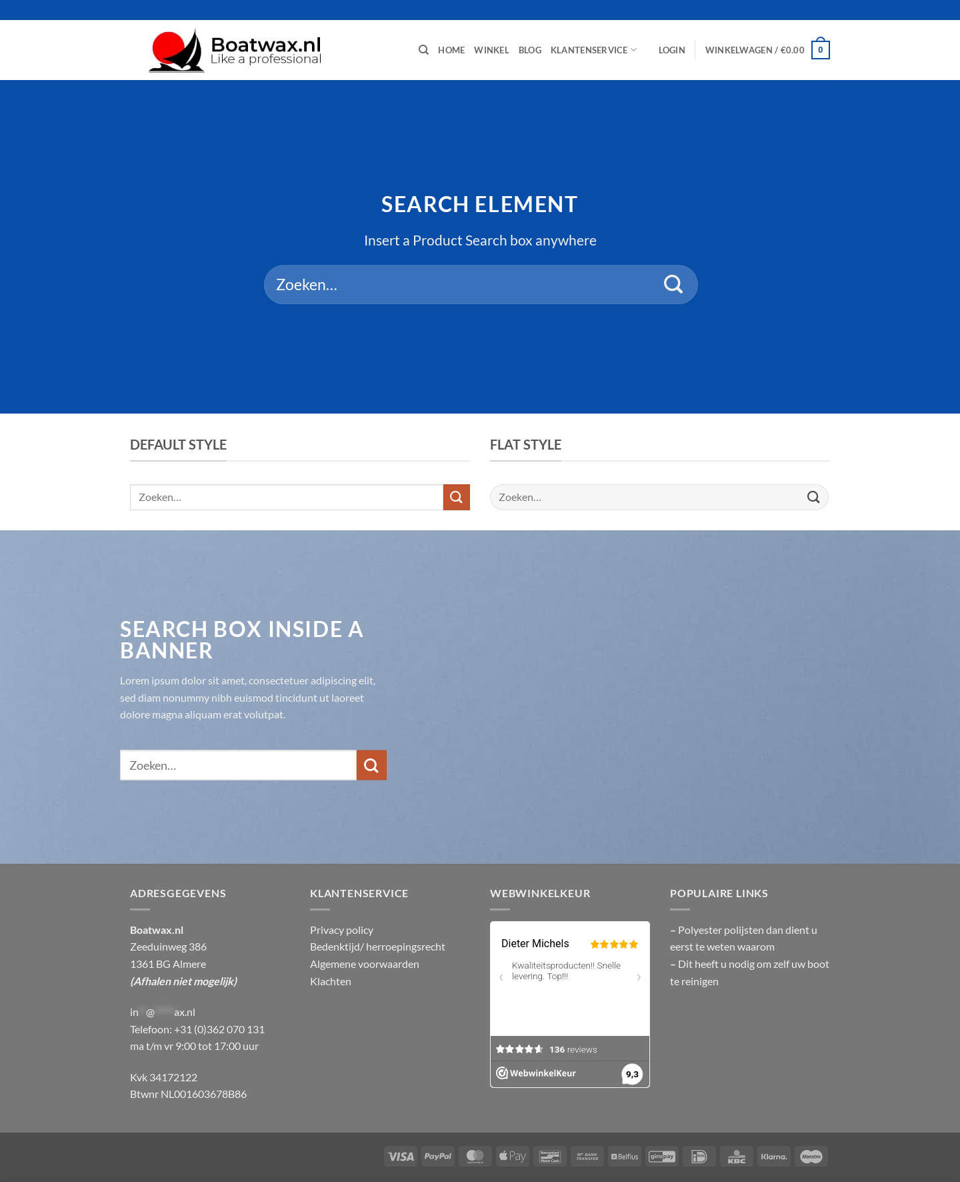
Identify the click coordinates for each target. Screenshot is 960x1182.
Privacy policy (341, 929)
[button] (672, 50)
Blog (530, 50)
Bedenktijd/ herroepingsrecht (377, 946)
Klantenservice (594, 49)
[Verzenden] (673, 284)
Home (451, 50)
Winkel (491, 50)
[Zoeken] (424, 50)
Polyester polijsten (722, 929)
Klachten (330, 981)
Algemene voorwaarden (364, 963)
